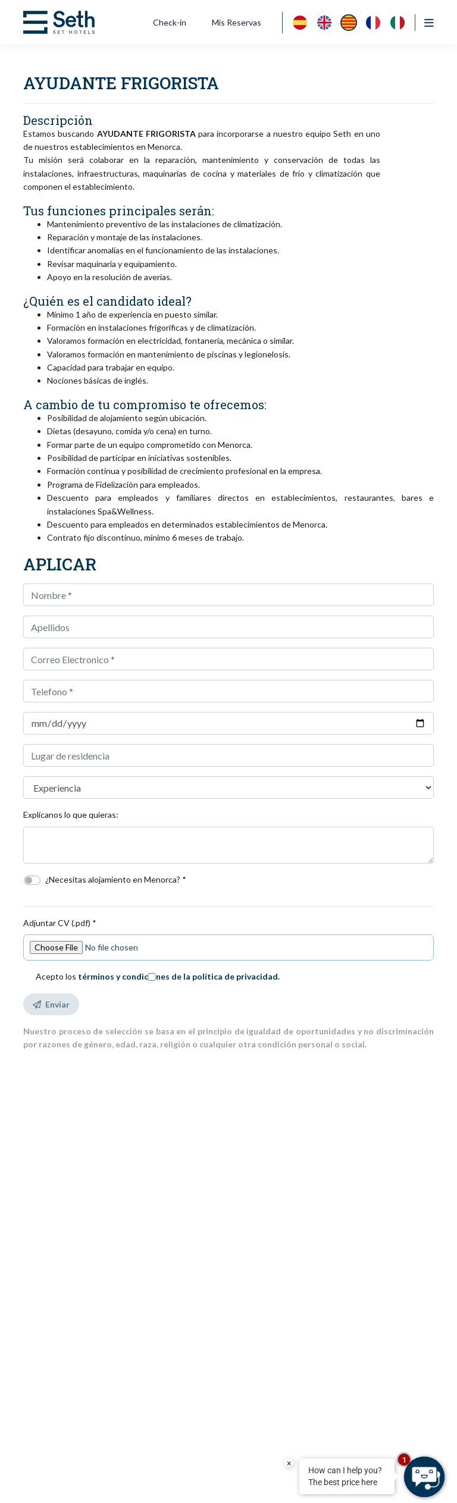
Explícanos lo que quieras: (70, 814)
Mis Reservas (236, 22)
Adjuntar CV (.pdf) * (59, 923)
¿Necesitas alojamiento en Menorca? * (115, 879)
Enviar (51, 1004)
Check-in (169, 22)
